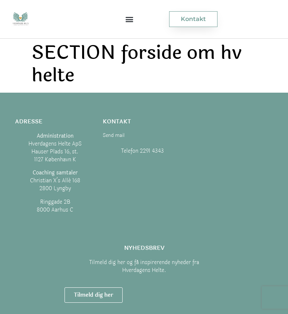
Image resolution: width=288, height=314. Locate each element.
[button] (129, 19)
